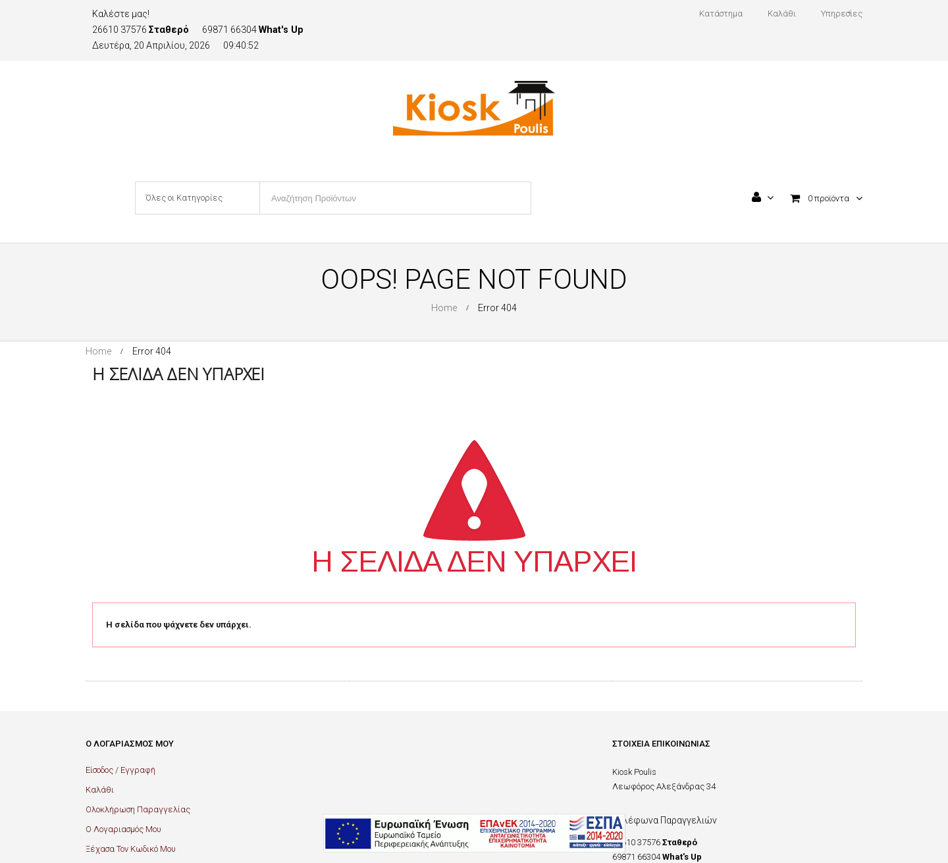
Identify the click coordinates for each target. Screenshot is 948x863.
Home (444, 308)
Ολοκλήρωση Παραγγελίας (138, 809)
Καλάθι (100, 790)
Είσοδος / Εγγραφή (120, 770)
